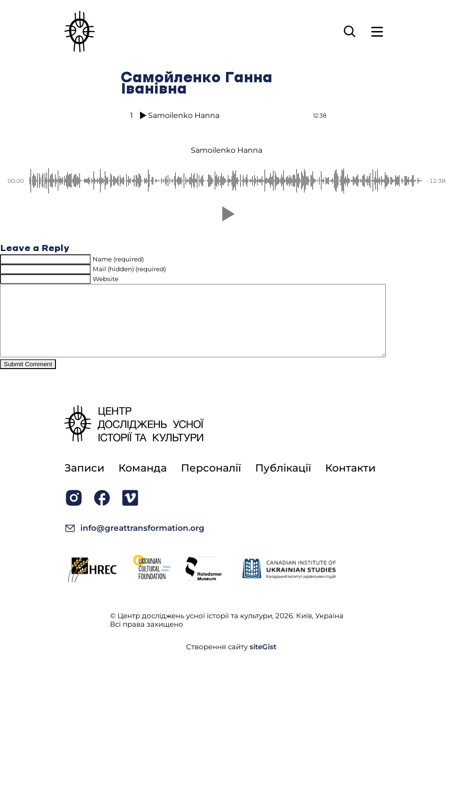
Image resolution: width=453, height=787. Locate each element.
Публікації (283, 482)
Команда (142, 482)
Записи (84, 482)
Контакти (350, 482)
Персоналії (211, 482)
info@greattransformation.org (134, 542)
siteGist (263, 660)
